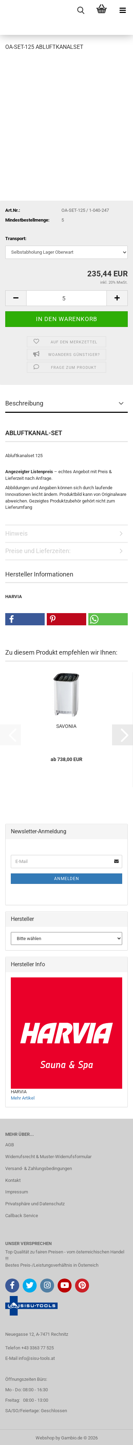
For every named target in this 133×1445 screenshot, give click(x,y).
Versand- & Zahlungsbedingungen (38, 1168)
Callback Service (21, 1215)
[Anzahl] (66, 298)
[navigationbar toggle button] (122, 10)
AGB (9, 1144)
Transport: (16, 238)
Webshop (45, 1437)
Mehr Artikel (23, 1098)
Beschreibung (24, 403)
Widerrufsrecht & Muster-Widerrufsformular (48, 1156)
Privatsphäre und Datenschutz (35, 1203)
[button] (15, 298)
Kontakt (13, 1180)
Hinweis (16, 533)
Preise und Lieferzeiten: (38, 550)
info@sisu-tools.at (37, 1358)
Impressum (16, 1191)
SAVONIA (66, 726)
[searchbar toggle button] (80, 10)
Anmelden (66, 878)
